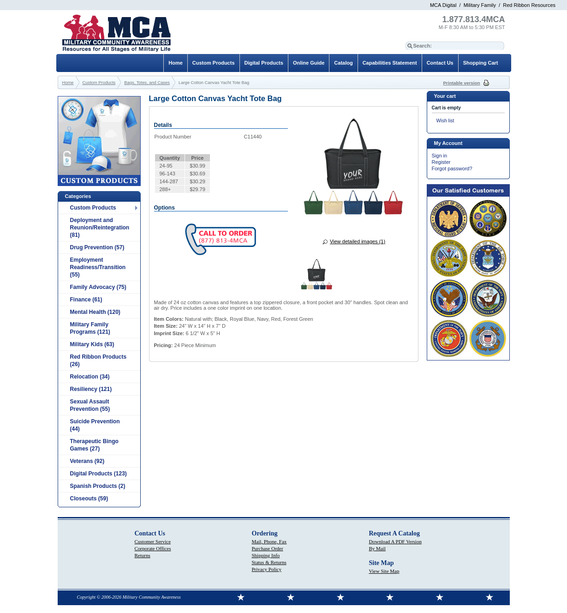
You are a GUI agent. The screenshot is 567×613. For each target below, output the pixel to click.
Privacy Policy (266, 569)
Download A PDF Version (395, 541)
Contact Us (440, 63)
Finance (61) (86, 299)
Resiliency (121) (91, 389)
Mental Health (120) (95, 312)
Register (441, 162)
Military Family (480, 5)
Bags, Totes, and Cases (147, 82)
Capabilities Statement (390, 63)
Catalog (343, 63)
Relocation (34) (90, 376)
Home (175, 63)
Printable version (461, 82)
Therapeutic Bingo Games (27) (94, 445)
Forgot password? (452, 168)
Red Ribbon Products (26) (98, 360)
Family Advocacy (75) (98, 287)
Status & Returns (269, 562)
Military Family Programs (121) (90, 328)
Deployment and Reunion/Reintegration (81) (100, 227)
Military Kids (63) (92, 344)
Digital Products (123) (98, 473)
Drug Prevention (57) (97, 247)
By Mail (377, 548)
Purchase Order (267, 548)
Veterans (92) (87, 461)
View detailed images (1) (357, 241)
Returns (142, 555)
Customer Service (153, 541)
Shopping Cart (480, 63)
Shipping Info (266, 555)
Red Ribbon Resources (529, 5)
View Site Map (384, 571)
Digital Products (264, 63)
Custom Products (93, 207)
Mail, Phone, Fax (269, 541)
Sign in (440, 155)
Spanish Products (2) (97, 486)
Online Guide (308, 63)
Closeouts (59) (89, 498)
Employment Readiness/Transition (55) (98, 267)
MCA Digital (443, 5)
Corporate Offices (153, 548)
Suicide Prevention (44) (95, 425)
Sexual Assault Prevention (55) (90, 405)
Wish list (445, 120)
